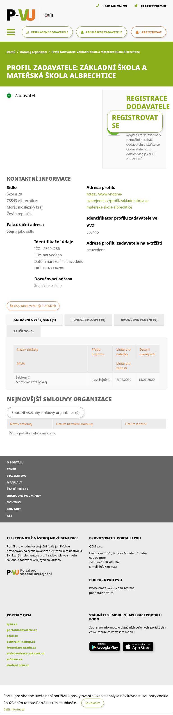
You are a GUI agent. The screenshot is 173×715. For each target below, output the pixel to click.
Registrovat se (135, 121)
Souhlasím (92, 703)
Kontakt (14, 509)
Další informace (14, 709)
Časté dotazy (17, 489)
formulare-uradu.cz (21, 647)
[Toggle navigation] (10, 32)
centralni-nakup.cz (21, 642)
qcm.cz (12, 624)
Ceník (11, 469)
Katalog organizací (33, 52)
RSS (9, 515)
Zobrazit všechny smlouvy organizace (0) (45, 412)
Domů (11, 52)
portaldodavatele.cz (22, 630)
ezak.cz (12, 636)
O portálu (15, 462)
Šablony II (23, 377)
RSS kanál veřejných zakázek (35, 306)
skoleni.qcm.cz (18, 665)
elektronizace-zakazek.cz (26, 653)
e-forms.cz (14, 659)
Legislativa (16, 476)
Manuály (14, 482)
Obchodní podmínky (24, 496)
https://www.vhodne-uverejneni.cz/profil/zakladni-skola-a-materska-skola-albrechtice (117, 201)
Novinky (14, 502)
